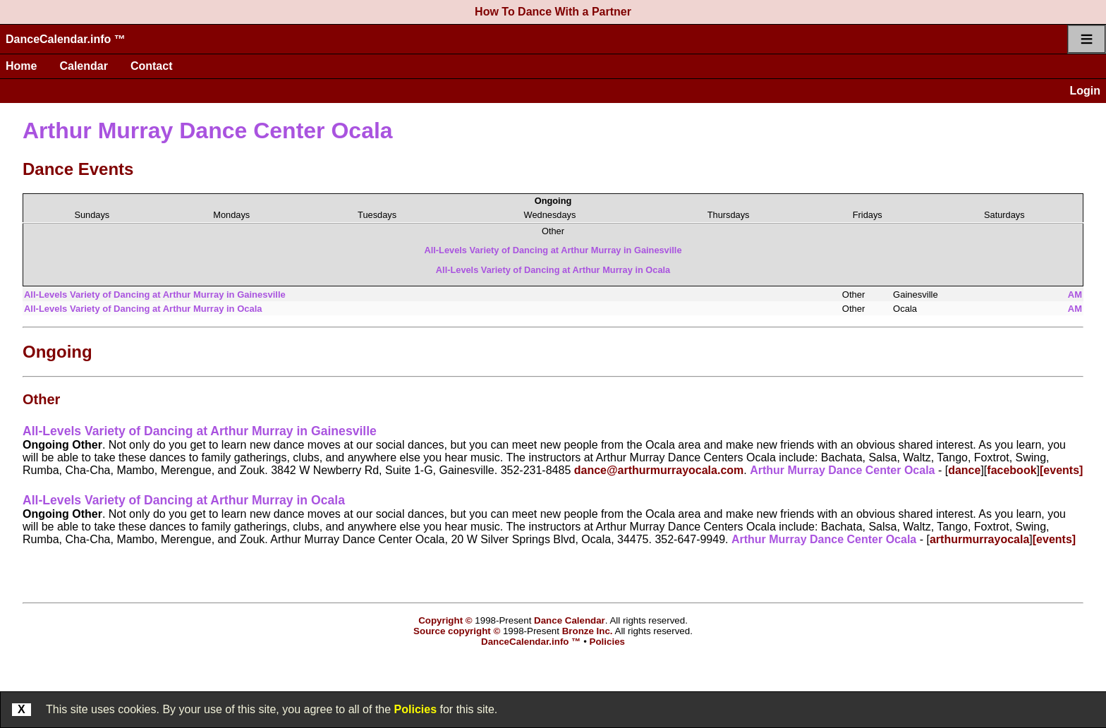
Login (1084, 91)
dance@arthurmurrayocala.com (659, 470)
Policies (415, 709)
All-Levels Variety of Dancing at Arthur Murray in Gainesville (552, 250)
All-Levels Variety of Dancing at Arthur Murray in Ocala (553, 270)
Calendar (83, 66)
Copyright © (445, 620)
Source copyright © (456, 631)
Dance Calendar (569, 620)
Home (21, 66)
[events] (1061, 470)
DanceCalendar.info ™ (66, 39)
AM (1075, 294)
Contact (151, 66)
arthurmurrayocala (979, 539)
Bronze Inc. (587, 631)
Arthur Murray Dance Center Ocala (208, 130)
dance (964, 470)
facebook (1011, 470)
